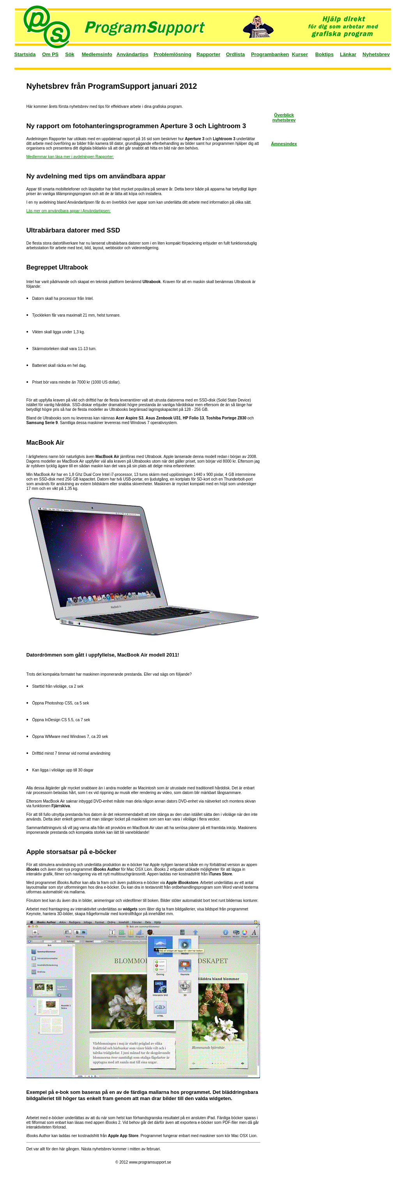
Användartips (133, 54)
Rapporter (208, 54)
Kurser (300, 54)
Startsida (25, 54)
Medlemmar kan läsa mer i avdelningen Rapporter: (70, 157)
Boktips (324, 54)
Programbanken (270, 54)
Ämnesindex (284, 143)
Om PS (50, 54)
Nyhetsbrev (376, 54)
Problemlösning (172, 54)
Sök (69, 54)
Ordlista (235, 54)
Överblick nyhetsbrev (284, 117)
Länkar (348, 54)
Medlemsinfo (97, 54)
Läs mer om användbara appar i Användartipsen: (69, 211)
